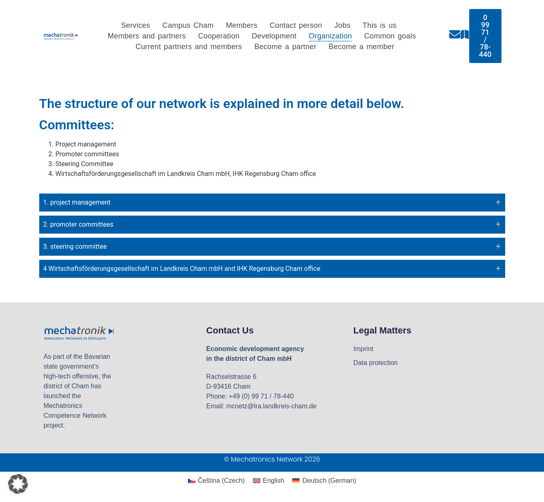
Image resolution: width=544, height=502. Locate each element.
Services (135, 25)
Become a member (361, 47)
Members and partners (147, 36)
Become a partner (285, 47)
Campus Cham (187, 25)
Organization (330, 36)
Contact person (296, 25)
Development (274, 36)
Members (241, 25)
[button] (18, 484)
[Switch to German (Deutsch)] (324, 480)
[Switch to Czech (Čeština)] (216, 480)
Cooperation (219, 36)
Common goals (390, 36)
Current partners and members (189, 47)
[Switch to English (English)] (269, 480)
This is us (379, 25)
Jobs (342, 25)
